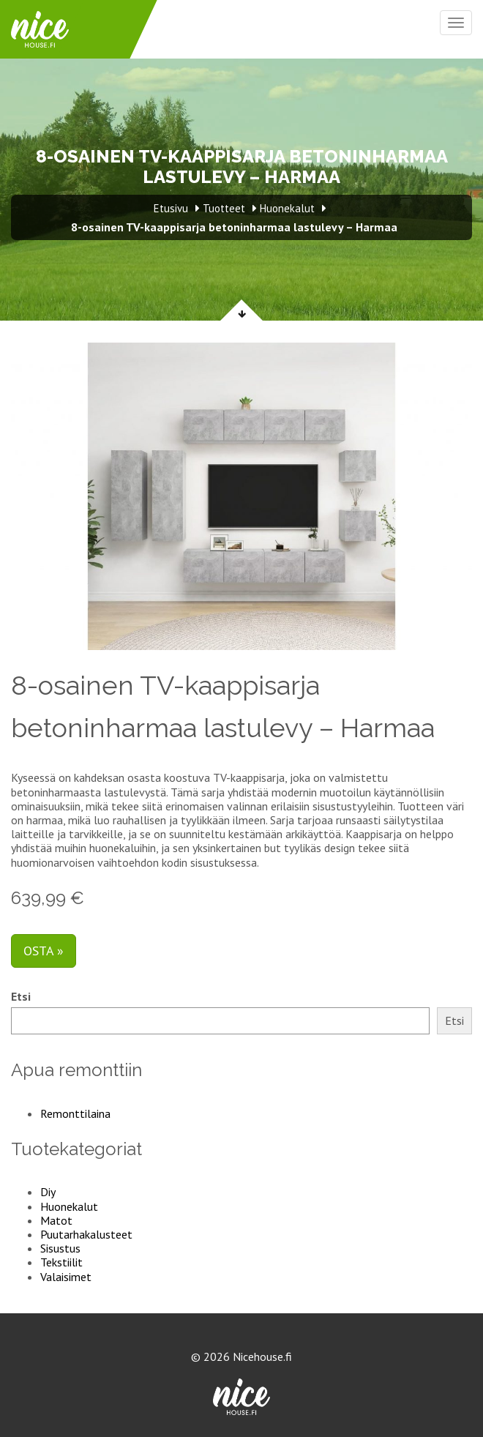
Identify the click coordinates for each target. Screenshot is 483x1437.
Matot (56, 1220)
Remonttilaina (75, 1113)
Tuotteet (224, 208)
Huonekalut (69, 1206)
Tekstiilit (61, 1262)
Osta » (43, 950)
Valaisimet (65, 1276)
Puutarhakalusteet (86, 1234)
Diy (48, 1191)
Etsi (21, 997)
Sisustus (60, 1248)
